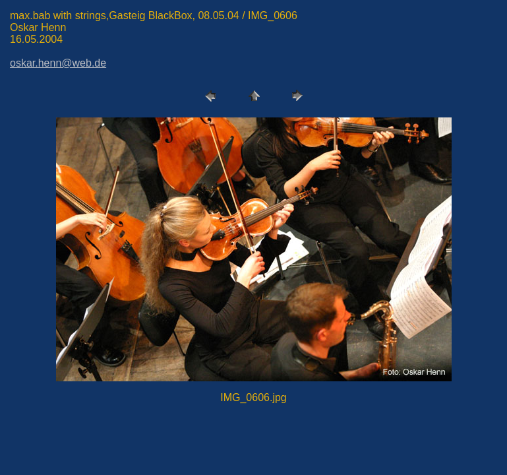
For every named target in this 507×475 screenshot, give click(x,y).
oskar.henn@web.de (58, 63)
